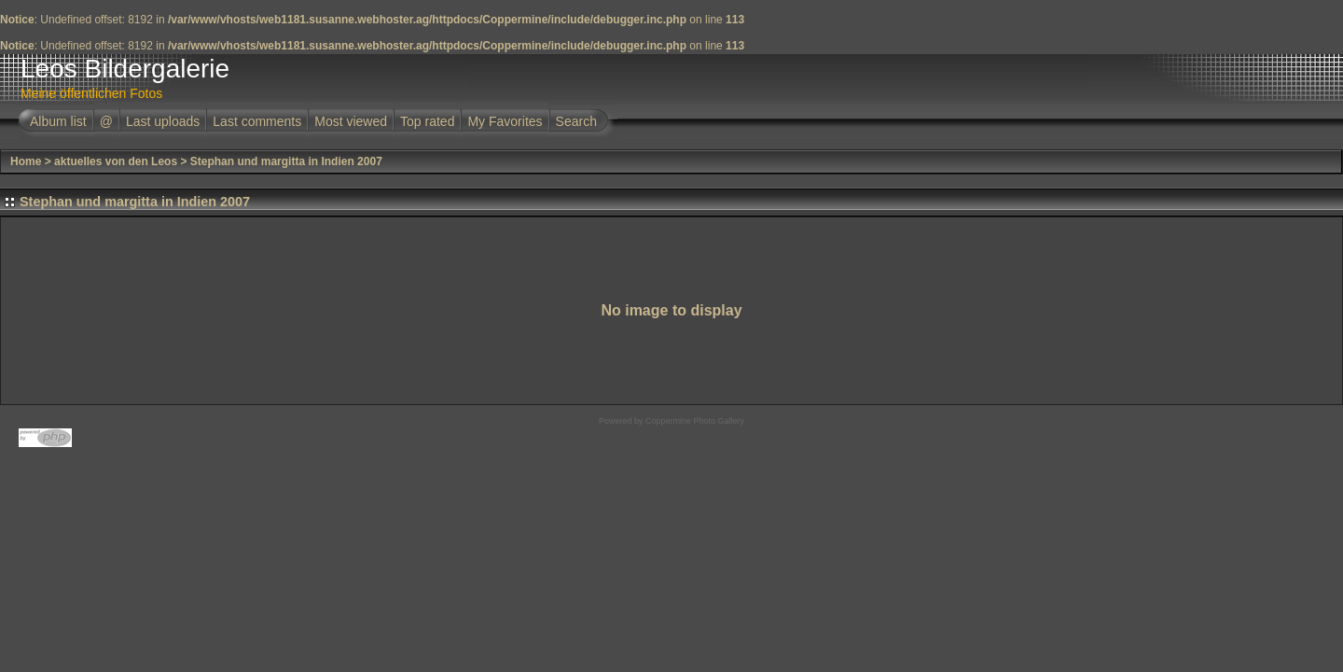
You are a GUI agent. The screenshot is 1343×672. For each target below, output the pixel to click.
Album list (58, 121)
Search (576, 121)
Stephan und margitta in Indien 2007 (286, 161)
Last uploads (163, 121)
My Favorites (504, 121)
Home (25, 161)
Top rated (427, 121)
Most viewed (350, 121)
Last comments (257, 121)
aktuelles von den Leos (115, 161)
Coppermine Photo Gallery (694, 421)
